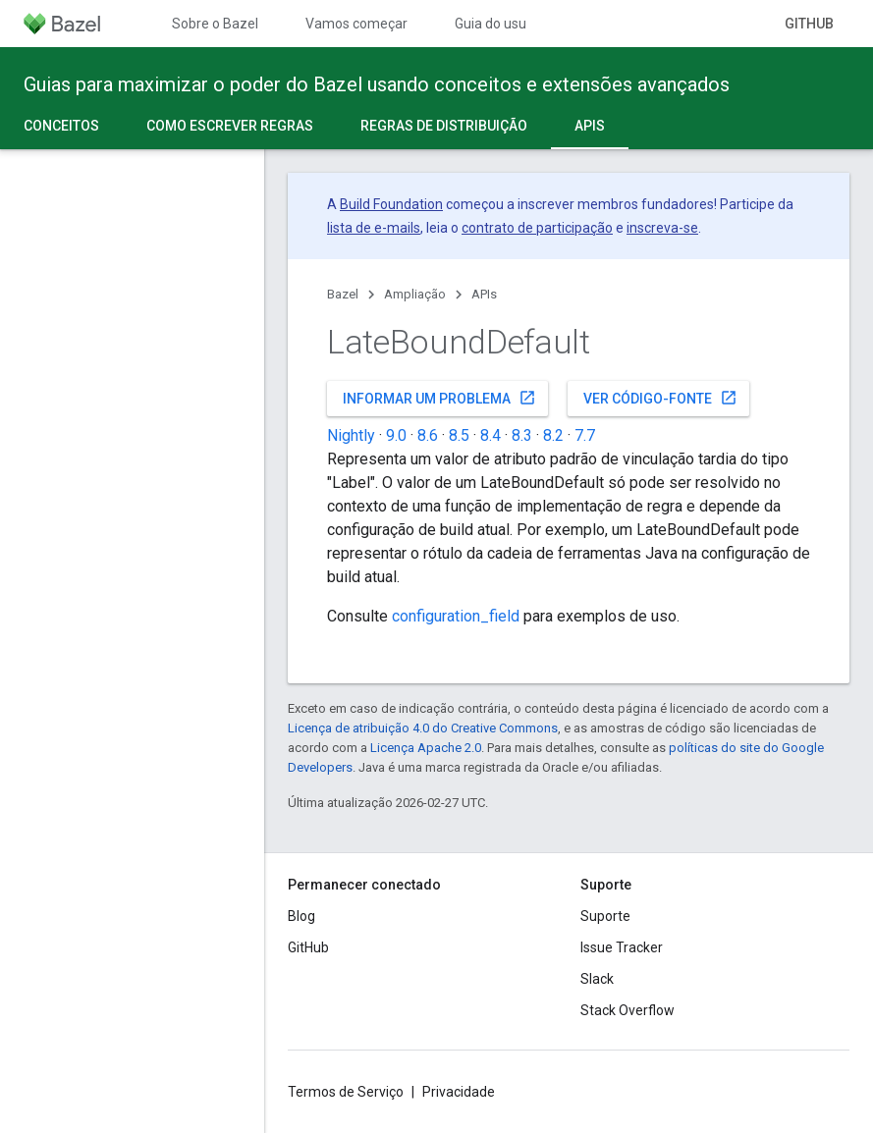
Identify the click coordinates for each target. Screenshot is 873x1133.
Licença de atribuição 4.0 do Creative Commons (423, 728)
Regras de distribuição (443, 126)
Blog (301, 916)
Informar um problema (439, 397)
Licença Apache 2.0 (425, 747)
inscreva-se (662, 228)
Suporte (605, 916)
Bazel (342, 294)
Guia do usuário (502, 23)
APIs (484, 294)
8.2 (553, 435)
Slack (597, 979)
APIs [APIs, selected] (589, 126)
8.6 (427, 435)
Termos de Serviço (346, 1092)
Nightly (351, 435)
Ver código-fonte (660, 397)
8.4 (490, 435)
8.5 (459, 435)
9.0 (396, 435)
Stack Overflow (627, 1010)
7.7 (584, 435)
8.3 (522, 435)
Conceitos (61, 126)
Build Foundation (391, 204)
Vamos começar (356, 23)
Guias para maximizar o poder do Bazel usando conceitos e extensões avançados (377, 84)
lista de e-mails (373, 228)
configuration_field (455, 616)
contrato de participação (537, 228)
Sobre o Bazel (215, 23)
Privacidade (458, 1092)
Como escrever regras (229, 126)
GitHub (809, 23)
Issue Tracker (621, 947)
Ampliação (415, 294)
